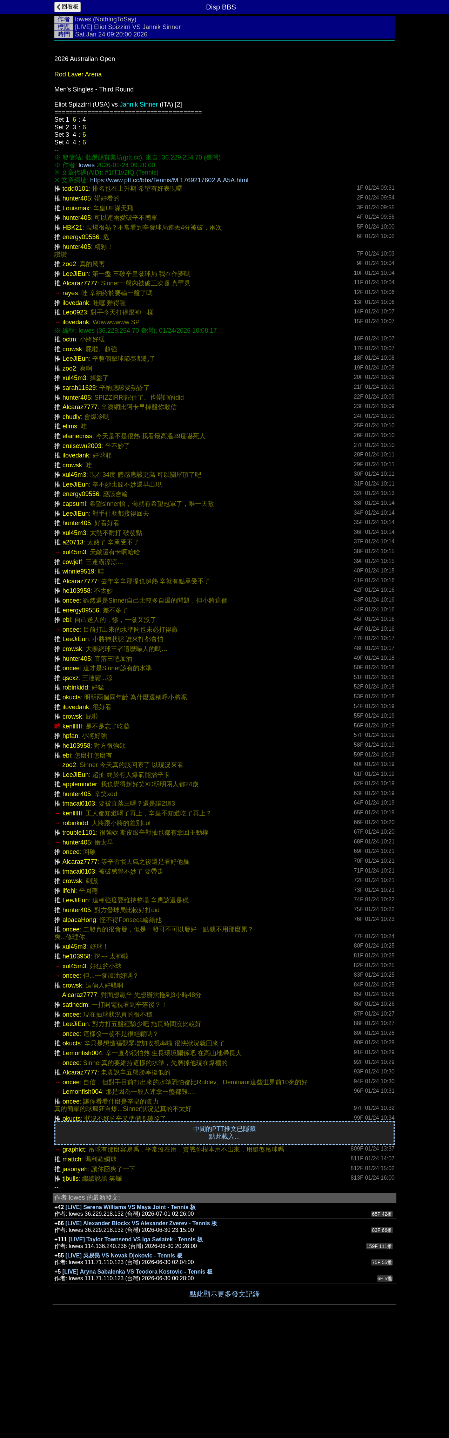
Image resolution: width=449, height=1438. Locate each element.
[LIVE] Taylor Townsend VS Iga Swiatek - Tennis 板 (136, 1345)
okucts (71, 802)
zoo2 (69, 369)
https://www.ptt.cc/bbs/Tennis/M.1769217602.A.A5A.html (169, 285)
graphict (73, 1254)
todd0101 (75, 293)
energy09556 (80, 342)
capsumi (74, 608)
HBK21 (72, 332)
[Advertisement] (224, 97)
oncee (71, 705)
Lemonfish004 (82, 1158)
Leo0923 (74, 417)
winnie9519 (78, 676)
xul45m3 (74, 483)
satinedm (75, 1109)
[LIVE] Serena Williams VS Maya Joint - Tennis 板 (131, 1312)
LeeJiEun (75, 378)
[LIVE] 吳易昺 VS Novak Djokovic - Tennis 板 (124, 1361)
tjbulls (70, 1283)
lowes (83, 19)
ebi (66, 724)
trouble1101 (79, 937)
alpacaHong (79, 1025)
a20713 (72, 647)
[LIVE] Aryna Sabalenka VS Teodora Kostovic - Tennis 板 (137, 1377)
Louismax (75, 313)
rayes (70, 398)
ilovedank (75, 408)
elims (69, 531)
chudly (71, 521)
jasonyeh (75, 1274)
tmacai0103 (78, 908)
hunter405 (76, 303)
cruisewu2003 (81, 551)
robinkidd (75, 792)
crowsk (72, 454)
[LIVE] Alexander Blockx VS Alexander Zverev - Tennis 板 (141, 1328)
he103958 (76, 695)
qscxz (70, 783)
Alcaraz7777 (80, 388)
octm (69, 444)
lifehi (68, 995)
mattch (71, 1264)
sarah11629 (79, 492)
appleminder (79, 889)
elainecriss (77, 541)
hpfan (70, 841)
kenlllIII (72, 831)
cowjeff (72, 667)
